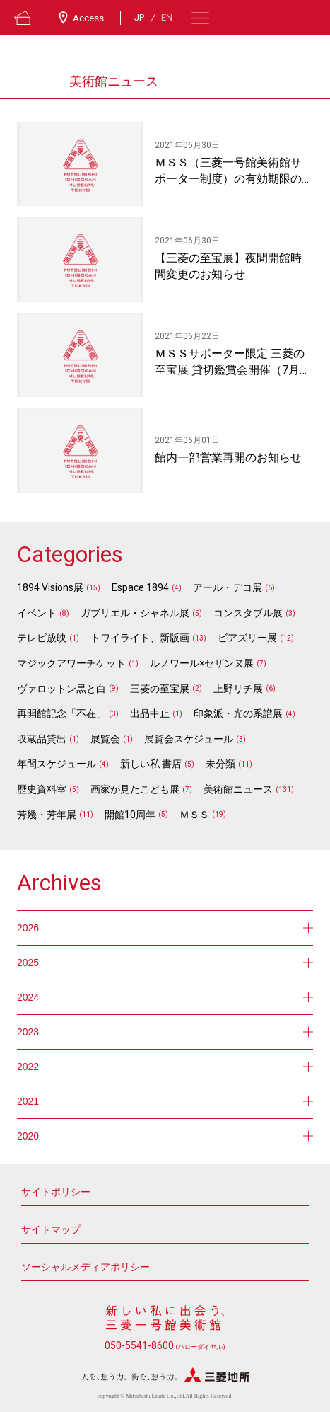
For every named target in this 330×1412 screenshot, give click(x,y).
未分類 (220, 763)
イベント (37, 613)
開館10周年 (130, 814)
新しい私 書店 (151, 763)
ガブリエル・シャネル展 (135, 613)
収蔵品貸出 (41, 739)
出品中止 (150, 713)
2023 (165, 1032)
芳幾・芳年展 (46, 814)
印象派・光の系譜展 (238, 713)
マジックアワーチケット (71, 663)
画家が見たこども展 (134, 789)
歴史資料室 (41, 789)
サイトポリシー (55, 1192)
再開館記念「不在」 (61, 713)
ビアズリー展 (247, 637)
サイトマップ (51, 1229)
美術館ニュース (238, 789)
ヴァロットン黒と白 (61, 688)
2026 (165, 928)
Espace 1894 (140, 587)
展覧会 (105, 739)
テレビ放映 (41, 637)
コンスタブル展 (248, 613)
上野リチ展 (238, 688)
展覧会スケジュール (188, 739)
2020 (165, 1136)
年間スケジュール (56, 763)
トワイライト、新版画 (139, 637)
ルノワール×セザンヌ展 (202, 663)
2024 (165, 997)
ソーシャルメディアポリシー (85, 1267)
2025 (165, 962)
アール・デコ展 (227, 587)
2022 (165, 1066)
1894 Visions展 (50, 587)
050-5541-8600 (165, 1345)
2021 (165, 1101)
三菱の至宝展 (159, 688)
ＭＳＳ (194, 814)
